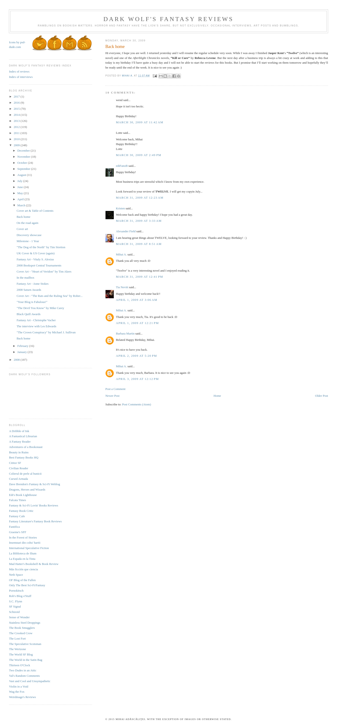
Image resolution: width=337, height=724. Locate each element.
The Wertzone (17, 649)
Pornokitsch (16, 590)
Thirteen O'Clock (19, 665)
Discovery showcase (29, 235)
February (23, 346)
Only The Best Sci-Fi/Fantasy (27, 585)
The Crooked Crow (20, 633)
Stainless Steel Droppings (24, 622)
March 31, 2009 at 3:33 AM (138, 220)
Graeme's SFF (17, 532)
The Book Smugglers (22, 627)
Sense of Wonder (19, 617)
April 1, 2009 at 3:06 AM (136, 300)
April (21, 199)
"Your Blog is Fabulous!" (32, 302)
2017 (17, 96)
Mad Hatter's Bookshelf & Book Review (33, 564)
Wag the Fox (16, 691)
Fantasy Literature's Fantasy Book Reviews (35, 521)
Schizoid (14, 612)
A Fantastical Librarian (23, 436)
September (24, 169)
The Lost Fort (17, 638)
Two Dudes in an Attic (22, 670)
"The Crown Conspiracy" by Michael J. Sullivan (46, 332)
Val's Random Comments (24, 675)
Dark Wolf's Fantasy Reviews (168, 19)
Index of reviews (19, 71)
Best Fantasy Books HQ (23, 457)
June (20, 187)
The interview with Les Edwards (36, 326)
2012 (17, 127)
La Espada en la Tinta (22, 558)
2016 (17, 102)
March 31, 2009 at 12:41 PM (139, 276)
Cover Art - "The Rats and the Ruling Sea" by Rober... (50, 296)
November (24, 156)
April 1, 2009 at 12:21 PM (137, 323)
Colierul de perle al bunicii (25, 473)
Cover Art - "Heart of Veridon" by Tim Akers (44, 271)
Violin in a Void (18, 686)
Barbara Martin (125, 333)
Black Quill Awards (28, 314)
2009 (17, 145)
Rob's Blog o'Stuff (20, 596)
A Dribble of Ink (19, 431)
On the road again (27, 223)
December (24, 150)
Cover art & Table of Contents (35, 210)
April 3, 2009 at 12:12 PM (137, 379)
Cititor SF (15, 463)
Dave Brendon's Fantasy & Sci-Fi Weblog (34, 484)
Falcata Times (17, 500)
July (20, 181)
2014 (17, 114)
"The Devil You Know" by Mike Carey (40, 308)
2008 (17, 359)
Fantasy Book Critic (21, 511)
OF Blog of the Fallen (22, 580)
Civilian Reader (18, 468)
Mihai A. (121, 254)
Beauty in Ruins (19, 452)
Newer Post (112, 395)
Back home (23, 216)
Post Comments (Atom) (136, 404)
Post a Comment (115, 389)
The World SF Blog (21, 654)
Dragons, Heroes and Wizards (27, 489)
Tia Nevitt (122, 287)
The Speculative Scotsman (25, 644)
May (20, 193)
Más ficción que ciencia (23, 569)
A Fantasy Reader (19, 441)
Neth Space (16, 574)
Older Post (321, 395)
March (21, 205)
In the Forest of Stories (23, 537)
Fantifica (14, 526)
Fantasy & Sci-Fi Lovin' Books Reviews (33, 505)
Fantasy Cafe (17, 516)
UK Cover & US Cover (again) (36, 253)
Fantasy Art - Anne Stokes (33, 283)
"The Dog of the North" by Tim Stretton (41, 247)
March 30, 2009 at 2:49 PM (138, 155)
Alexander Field (126, 231)
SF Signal (15, 606)
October (22, 162)
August (22, 175)
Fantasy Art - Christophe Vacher (36, 320)
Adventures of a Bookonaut (25, 447)
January (22, 352)
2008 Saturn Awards (29, 289)
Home (217, 395)
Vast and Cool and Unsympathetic (29, 681)
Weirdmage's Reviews (22, 697)
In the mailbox (25, 277)
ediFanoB (122, 165)
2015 (17, 108)
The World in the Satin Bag (25, 660)
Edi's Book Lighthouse (23, 495)
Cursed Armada (18, 478)
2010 (17, 139)
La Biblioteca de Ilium (22, 553)
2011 (17, 133)
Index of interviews (21, 77)
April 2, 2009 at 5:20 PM (136, 355)
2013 (17, 121)
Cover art (22, 229)
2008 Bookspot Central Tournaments (39, 265)
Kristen (120, 208)
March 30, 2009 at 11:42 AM (139, 122)
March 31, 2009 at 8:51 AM (138, 244)
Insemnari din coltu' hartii (24, 542)
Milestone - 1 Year (28, 241)
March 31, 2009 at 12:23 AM (139, 197)
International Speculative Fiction (29, 548)
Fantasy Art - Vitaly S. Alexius (35, 259)
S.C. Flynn (15, 601)
